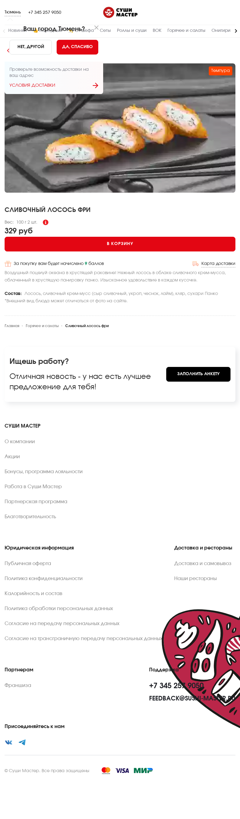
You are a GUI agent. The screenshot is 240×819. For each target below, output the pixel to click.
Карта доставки (218, 264)
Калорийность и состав (33, 593)
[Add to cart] (120, 244)
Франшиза (18, 685)
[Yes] (77, 47)
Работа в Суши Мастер (33, 486)
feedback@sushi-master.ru (192, 699)
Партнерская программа (36, 501)
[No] (30, 47)
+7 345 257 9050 (44, 12)
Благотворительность (30, 516)
